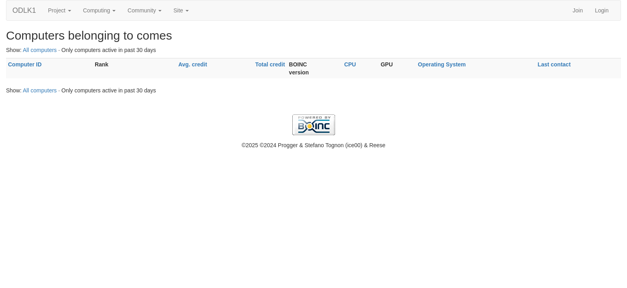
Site (181, 10)
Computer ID (25, 64)
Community (145, 10)
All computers (40, 50)
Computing (99, 10)
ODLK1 (24, 10)
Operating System (442, 64)
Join (578, 10)
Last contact (554, 64)
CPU (350, 64)
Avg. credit (192, 64)
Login (602, 10)
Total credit (270, 64)
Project (59, 10)
